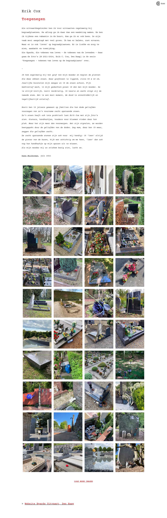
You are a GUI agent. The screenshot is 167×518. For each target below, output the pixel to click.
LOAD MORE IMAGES (83, 481)
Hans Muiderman (30, 156)
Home (160, 3)
